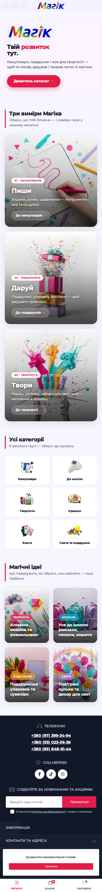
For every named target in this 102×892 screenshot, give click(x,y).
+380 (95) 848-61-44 (51, 749)
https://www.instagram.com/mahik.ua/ (62, 774)
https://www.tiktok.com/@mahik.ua (51, 774)
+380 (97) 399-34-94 (51, 735)
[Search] (14, 5)
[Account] (23, 5)
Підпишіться (79, 802)
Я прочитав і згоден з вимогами (54, 811)
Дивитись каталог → (34, 81)
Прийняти (51, 866)
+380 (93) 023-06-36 (51, 742)
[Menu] (6, 5)
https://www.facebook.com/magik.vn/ (39, 774)
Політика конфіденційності (48, 811)
